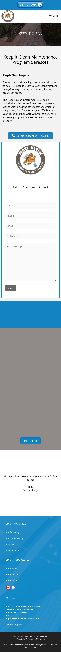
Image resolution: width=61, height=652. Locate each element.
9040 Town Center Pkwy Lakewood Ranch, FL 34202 (26, 644)
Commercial (12, 574)
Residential (11, 568)
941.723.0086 (20, 612)
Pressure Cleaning (14, 538)
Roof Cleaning (12, 532)
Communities (12, 580)
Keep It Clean (12, 550)
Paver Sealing (12, 544)
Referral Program (14, 624)
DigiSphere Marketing (35, 639)
